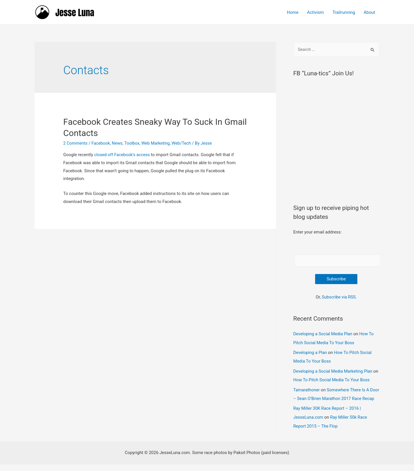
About (369, 12)
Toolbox (132, 143)
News (117, 143)
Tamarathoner (306, 388)
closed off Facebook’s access (122, 154)
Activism (315, 12)
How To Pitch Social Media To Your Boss (338, 379)
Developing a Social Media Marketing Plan (333, 370)
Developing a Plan (310, 352)
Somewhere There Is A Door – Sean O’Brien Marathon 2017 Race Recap (333, 397)
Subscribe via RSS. (339, 297)
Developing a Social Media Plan (323, 333)
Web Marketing (156, 143)
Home (292, 12)
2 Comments (75, 143)
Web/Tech (183, 143)
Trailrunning (343, 12)
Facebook (101, 143)
